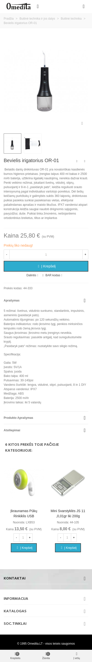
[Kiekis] (46, 254)
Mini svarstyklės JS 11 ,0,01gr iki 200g (68, 513)
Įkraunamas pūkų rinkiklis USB (24, 513)
